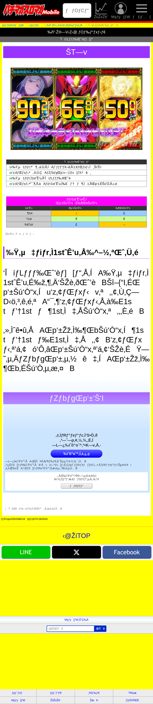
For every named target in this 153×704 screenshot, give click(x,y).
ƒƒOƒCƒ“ (77, 10)
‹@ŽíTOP (76, 535)
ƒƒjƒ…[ (141, 10)
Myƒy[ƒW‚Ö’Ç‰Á (76, 619)
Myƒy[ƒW (120, 10)
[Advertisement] (76, 588)
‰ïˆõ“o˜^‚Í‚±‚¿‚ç (76, 454)
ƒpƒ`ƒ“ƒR (56, 692)
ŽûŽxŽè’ (101, 10)
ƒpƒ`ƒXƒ (18, 692)
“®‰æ (132, 692)
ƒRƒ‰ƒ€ (93, 692)
